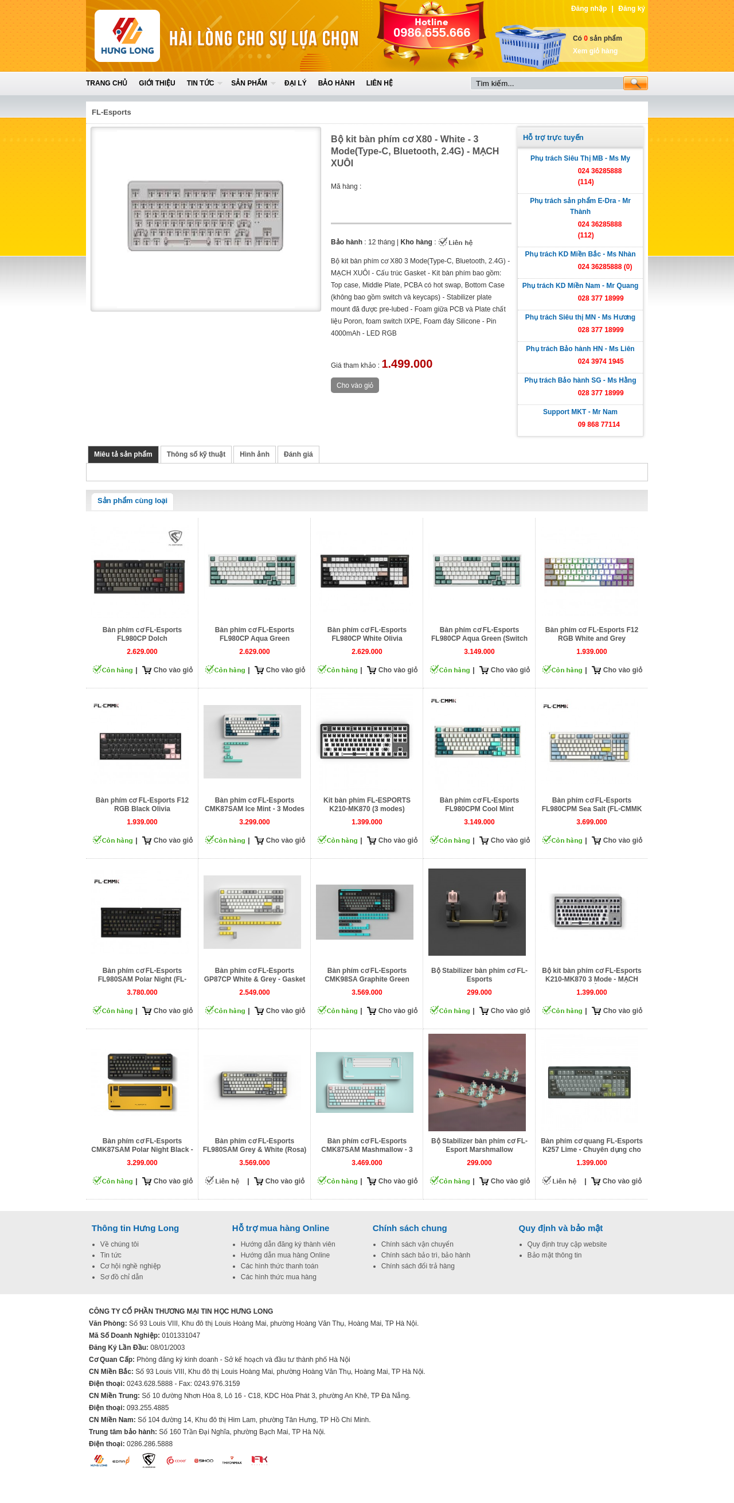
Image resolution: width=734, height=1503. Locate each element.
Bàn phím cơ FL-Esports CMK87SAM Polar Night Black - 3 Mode (142, 1149)
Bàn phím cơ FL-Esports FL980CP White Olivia (367, 634)
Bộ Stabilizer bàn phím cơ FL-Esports (479, 975)
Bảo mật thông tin (555, 1255)
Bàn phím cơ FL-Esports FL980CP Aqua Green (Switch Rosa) (479, 638)
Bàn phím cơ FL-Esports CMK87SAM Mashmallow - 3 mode (366, 1149)
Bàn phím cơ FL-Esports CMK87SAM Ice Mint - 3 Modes (254, 804)
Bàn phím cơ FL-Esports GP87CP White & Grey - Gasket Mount (255, 979)
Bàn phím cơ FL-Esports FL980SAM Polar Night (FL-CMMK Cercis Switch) (142, 979)
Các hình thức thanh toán (279, 1266)
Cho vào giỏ (173, 670)
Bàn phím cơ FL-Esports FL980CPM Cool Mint (479, 804)
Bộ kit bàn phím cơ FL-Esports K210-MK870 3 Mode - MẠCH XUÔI (591, 979)
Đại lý (295, 83)
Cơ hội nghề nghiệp (130, 1266)
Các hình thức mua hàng (279, 1277)
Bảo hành (336, 83)
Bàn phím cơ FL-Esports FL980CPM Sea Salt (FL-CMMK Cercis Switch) (592, 808)
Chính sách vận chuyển (417, 1244)
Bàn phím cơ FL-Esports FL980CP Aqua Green (254, 634)
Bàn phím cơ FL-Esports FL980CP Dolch (142, 634)
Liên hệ (379, 83)
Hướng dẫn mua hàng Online (285, 1255)
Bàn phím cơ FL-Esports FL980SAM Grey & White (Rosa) (255, 1145)
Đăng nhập (589, 9)
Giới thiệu (157, 83)
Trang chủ (106, 83)
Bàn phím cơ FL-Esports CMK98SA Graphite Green (367, 975)
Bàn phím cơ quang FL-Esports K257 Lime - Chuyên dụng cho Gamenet (592, 1149)
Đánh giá (298, 454)
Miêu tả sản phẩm (123, 454)
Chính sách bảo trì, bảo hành (425, 1255)
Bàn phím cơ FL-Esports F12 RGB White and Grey (591, 634)
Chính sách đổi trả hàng (418, 1266)
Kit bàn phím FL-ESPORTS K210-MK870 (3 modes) (367, 804)
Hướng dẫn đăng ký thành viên (288, 1244)
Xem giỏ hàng (595, 51)
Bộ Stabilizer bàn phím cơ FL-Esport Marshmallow (479, 1145)
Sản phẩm (249, 83)
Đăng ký (631, 9)
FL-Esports (111, 112)
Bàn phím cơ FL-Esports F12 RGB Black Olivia (142, 804)
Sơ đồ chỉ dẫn (121, 1277)
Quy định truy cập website (567, 1244)
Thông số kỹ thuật (196, 454)
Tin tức (200, 83)
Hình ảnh (255, 454)
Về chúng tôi (119, 1244)
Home (170, 36)
